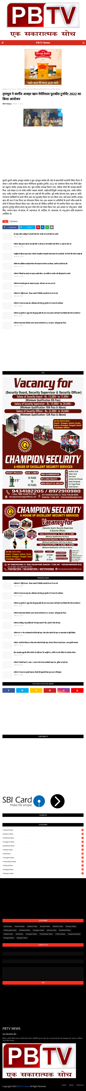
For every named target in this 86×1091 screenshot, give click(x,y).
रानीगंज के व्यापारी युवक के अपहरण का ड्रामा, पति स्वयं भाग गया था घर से (34, 283)
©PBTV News (23, 1086)
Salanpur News (43, 873)
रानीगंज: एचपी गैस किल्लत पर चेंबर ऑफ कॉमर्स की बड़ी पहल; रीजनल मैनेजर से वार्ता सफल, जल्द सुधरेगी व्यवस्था (46, 642)
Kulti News (11, 89)
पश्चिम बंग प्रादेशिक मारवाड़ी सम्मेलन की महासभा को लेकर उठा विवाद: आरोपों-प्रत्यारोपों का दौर (40, 264)
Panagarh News (43, 858)
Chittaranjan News (10, 930)
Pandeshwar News (43, 862)
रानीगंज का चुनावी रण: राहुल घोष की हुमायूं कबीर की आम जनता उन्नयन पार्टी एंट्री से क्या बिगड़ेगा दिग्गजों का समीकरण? (47, 313)
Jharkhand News (43, 846)
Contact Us (80, 1085)
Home (64, 1085)
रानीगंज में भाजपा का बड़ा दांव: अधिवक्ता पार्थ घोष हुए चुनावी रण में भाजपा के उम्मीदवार (38, 303)
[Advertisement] (43, 350)
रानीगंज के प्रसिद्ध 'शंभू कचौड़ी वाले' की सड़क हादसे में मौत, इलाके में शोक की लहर (37, 623)
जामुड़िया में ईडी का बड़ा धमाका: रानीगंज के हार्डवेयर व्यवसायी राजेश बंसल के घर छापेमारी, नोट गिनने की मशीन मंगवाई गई (48, 254)
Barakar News (45, 926)
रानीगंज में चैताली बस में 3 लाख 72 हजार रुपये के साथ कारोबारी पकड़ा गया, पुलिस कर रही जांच (41, 662)
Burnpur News (71, 926)
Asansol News (43, 830)
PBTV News (43, 42)
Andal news (8, 926)
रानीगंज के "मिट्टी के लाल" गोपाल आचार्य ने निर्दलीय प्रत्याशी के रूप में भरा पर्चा (36, 293)
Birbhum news (58, 926)
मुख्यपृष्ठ (4, 89)
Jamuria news (51, 930)
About (71, 1085)
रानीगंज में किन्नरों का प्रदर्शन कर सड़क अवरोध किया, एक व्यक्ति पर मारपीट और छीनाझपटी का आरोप (42, 273)
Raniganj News (43, 869)
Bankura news (43, 834)
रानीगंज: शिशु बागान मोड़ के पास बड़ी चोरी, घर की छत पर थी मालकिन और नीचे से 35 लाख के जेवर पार (42, 244)
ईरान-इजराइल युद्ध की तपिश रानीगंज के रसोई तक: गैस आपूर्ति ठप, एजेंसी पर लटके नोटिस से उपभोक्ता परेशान (45, 652)
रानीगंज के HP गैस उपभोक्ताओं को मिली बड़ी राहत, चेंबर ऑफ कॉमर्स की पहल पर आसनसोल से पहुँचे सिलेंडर (44, 633)
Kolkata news (43, 850)
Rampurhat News (74, 934)
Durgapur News (43, 842)
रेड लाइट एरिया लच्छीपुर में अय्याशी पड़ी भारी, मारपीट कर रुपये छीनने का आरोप (36, 234)
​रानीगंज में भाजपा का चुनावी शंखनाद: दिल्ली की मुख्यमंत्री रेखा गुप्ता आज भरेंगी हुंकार (37, 672)
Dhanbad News (43, 838)
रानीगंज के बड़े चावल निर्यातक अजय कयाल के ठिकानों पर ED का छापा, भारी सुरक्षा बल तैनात (40, 323)
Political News (43, 865)
